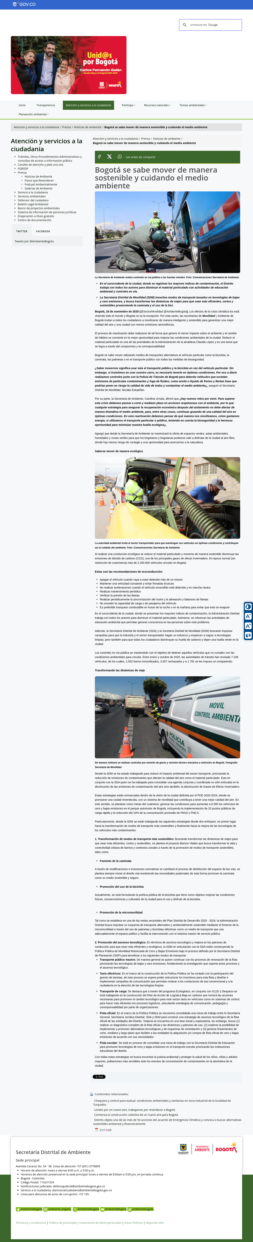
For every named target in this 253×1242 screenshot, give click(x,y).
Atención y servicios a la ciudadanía (36, 127)
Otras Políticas (133, 1223)
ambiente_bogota (57, 1209)
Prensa (66, 127)
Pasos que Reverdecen (39, 180)
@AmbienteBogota (176, 311)
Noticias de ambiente (87, 127)
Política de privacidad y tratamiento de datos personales (85, 1223)
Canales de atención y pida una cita (40, 164)
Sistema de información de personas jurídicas (47, 212)
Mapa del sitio (155, 1223)
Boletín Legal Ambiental (33, 204)
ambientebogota (140, 1209)
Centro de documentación (34, 220)
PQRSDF (23, 168)
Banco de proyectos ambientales (39, 208)
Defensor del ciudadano (33, 200)
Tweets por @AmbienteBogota (34, 241)
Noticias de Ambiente (38, 176)
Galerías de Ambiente (38, 188)
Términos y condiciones (31, 1223)
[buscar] (209, 25)
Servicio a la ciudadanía (33, 192)
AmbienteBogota (29, 1209)
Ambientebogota (86, 1209)
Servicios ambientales (32, 196)
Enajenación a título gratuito (36, 216)
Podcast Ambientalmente (41, 184)
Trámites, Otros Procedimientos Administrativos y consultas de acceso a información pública (50, 158)
